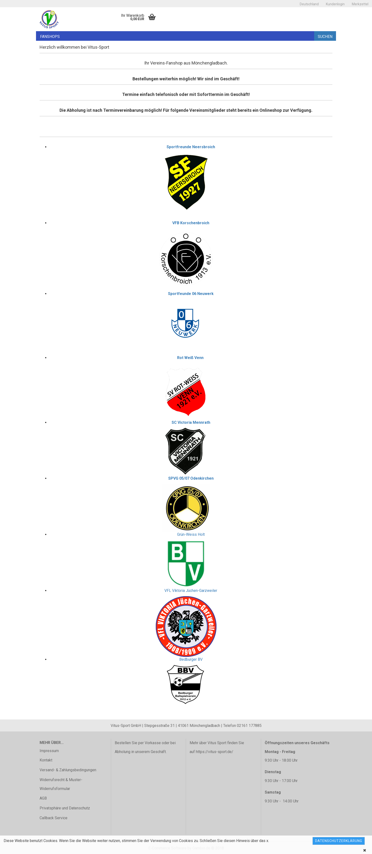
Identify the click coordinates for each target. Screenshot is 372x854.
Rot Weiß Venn (190, 357)
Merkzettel (360, 4)
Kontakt (46, 760)
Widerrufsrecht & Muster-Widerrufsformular (61, 784)
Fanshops (50, 36)
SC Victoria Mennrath (191, 422)
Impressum (49, 750)
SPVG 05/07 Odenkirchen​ (191, 478)
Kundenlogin (335, 4)
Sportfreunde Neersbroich (191, 147)
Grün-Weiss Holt (191, 534)
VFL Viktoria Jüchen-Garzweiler (190, 590)
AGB (43, 798)
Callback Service (53, 818)
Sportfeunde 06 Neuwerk (191, 293)
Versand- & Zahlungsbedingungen (68, 770)
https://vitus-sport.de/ (214, 751)
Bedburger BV (191, 659)
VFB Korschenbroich (190, 223)
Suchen (325, 36)
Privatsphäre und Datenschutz (65, 808)
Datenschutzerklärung (338, 841)
